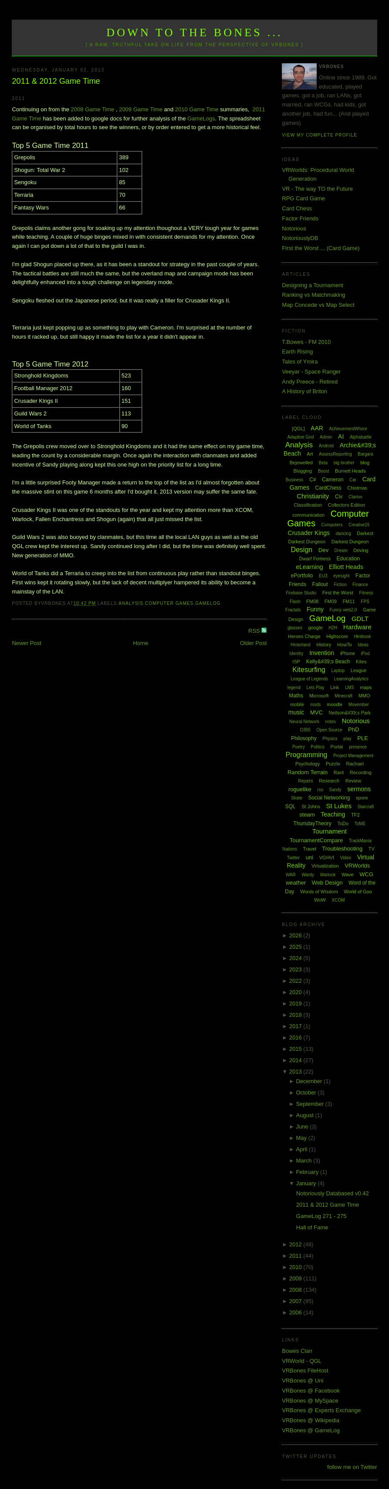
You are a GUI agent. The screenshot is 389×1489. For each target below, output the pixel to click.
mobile (297, 704)
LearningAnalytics (351, 678)
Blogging (302, 470)
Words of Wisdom (319, 891)
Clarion (355, 496)
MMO (364, 695)
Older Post (253, 643)
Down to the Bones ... (194, 32)
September (310, 1104)
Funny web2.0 (343, 609)
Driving (360, 550)
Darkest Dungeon (350, 541)
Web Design (327, 882)
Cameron (332, 480)
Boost (323, 471)
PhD (353, 729)
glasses (295, 627)
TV (372, 848)
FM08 (312, 601)
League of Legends (309, 678)
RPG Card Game (303, 198)
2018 (296, 1015)
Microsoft (319, 695)
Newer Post (26, 643)
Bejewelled (301, 462)
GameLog (207, 603)
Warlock (328, 874)
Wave (348, 874)
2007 (296, 1301)
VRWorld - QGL (301, 1361)
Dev (323, 550)
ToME (360, 823)
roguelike (299, 789)
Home (140, 643)
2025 (296, 946)
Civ (338, 497)
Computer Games (169, 603)
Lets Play (315, 687)
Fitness (366, 592)
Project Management (353, 755)
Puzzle (333, 763)
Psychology (307, 763)
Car (352, 479)
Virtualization (325, 865)
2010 (296, 1267)
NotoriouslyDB (300, 238)
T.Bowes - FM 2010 (306, 342)
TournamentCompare (316, 840)
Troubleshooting (342, 848)
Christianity (313, 496)
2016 (296, 1037)
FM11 (349, 601)
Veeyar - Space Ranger (311, 371)
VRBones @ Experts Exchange (321, 1410)
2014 (296, 1060)
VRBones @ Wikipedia (310, 1420)
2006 (296, 1312)
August (305, 1115)
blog (364, 462)
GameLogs (201, 118)
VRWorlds (357, 865)
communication (308, 515)
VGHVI (326, 857)
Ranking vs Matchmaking (313, 295)
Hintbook (362, 636)
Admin (326, 437)
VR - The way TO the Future (317, 188)
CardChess (328, 488)
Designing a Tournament (312, 285)
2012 (296, 1244)
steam (307, 814)
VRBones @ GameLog (310, 1430)
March (304, 1160)
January (307, 1183)
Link (334, 687)
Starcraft (366, 806)
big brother (344, 462)
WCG (366, 874)
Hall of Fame (312, 1227)
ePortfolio (302, 576)
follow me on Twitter (352, 1467)
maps (366, 687)
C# (312, 480)
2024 (296, 958)
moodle (334, 704)
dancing (343, 533)
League (359, 670)
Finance (360, 584)
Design (301, 549)
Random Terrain (308, 772)
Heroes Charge (304, 636)
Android (326, 445)
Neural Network (304, 721)
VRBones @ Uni (302, 1380)
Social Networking (329, 798)
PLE (362, 738)
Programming (306, 754)
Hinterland (301, 644)
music (296, 712)
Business (295, 479)
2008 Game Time (93, 109)
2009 (296, 1278)
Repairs (305, 781)
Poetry (298, 746)
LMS (349, 687)
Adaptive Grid (301, 437)
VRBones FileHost (305, 1370)
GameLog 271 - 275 (321, 1216)
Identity (296, 653)
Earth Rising (297, 351)
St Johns (310, 806)
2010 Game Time (197, 109)
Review (353, 780)
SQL (290, 806)
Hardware (357, 627)
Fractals (293, 609)
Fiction (340, 584)
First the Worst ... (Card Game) (320, 248)
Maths (296, 696)
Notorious (294, 228)
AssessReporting (335, 454)
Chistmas (357, 488)
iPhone (347, 653)
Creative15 (358, 524)
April (302, 1149)
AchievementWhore (348, 428)
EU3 (323, 575)
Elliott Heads (346, 566)
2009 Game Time (140, 109)
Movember (358, 704)
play (347, 738)
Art (310, 453)
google (315, 627)
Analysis (130, 603)
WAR (291, 874)
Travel (309, 848)
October (307, 1092)
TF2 (355, 814)
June (303, 1126)
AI (341, 436)
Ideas (363, 644)
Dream (341, 550)
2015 (296, 1049)
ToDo (342, 823)
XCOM (338, 900)
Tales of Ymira (300, 361)
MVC (316, 712)
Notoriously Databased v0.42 (332, 1193)
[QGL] (298, 428)
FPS (365, 601)
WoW (320, 899)
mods (315, 704)
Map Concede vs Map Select (318, 305)
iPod (365, 653)
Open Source (329, 729)
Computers (332, 524)
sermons (359, 789)
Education (348, 559)
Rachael (355, 763)
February (308, 1172)
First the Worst (337, 592)
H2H (332, 627)
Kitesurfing (308, 669)
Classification (308, 505)
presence (358, 746)
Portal (337, 746)
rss (320, 789)
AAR (317, 428)
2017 (296, 1026)
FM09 (331, 601)
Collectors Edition (346, 505)
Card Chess (297, 208)
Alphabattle (361, 437)
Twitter (293, 857)
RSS (254, 631)
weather (296, 882)
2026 (296, 935)
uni (309, 857)
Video (345, 857)
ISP (296, 661)
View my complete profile (319, 135)
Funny (315, 609)
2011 (296, 1255)
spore (362, 797)
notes (330, 721)
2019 (296, 1003)
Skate (296, 798)
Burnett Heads (350, 470)
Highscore (337, 636)
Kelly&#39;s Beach (328, 662)
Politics (318, 746)
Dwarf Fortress (315, 558)
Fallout (320, 584)
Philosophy (304, 738)
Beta (323, 462)
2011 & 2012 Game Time (56, 81)
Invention (321, 652)
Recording (361, 772)
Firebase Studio (301, 592)
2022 (296, 981)
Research (329, 780)
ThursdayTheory (312, 823)
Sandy (335, 789)
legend (294, 687)
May (302, 1138)
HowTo (344, 644)
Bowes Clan (297, 1351)
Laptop (338, 670)
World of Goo (358, 891)
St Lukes (339, 806)
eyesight (341, 575)
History (323, 644)
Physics (329, 738)
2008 (296, 1290)
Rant (339, 772)
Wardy (307, 874)
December (310, 1081)
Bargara (365, 454)
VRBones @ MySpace (310, 1400)
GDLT (360, 618)
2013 (296, 1071)
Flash (295, 601)
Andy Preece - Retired (310, 381)
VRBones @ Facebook (310, 1390)
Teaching (333, 814)
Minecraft (343, 695)
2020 (296, 992)
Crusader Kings (309, 532)
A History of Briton (304, 391)
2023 (296, 969)
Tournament (329, 831)
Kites (361, 661)
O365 (305, 729)
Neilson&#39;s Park (349, 712)
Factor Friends (300, 218)
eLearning (309, 566)
